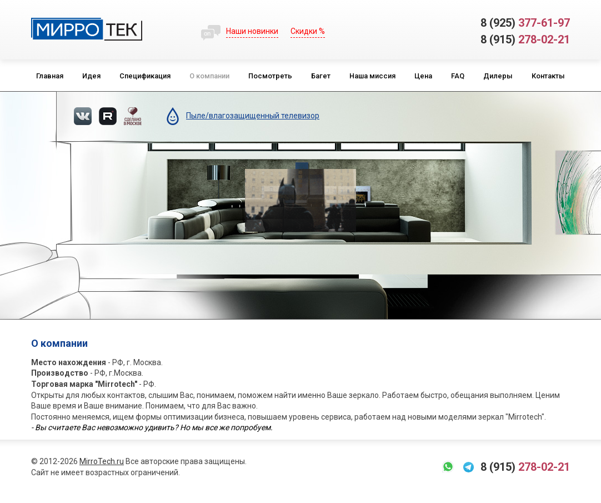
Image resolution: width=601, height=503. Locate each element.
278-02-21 (525, 39)
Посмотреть (270, 76)
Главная (49, 76)
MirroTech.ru (101, 461)
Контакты (548, 76)
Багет (320, 76)
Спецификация (145, 76)
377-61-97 (525, 22)
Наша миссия (372, 76)
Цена (423, 76)
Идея (91, 76)
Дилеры (498, 76)
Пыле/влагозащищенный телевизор (252, 115)
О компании (209, 76)
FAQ (457, 76)
